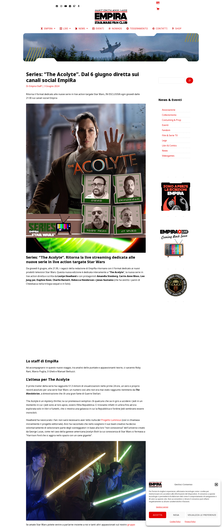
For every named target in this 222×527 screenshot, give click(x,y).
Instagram (107, 523)
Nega (176, 514)
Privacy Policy (190, 521)
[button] (216, 484)
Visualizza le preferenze (202, 514)
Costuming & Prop (171, 115)
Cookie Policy (175, 521)
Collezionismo (169, 110)
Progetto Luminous (111, 415)
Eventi (165, 121)
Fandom (166, 126)
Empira (83, 523)
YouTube (137, 523)
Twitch (126, 523)
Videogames (168, 152)
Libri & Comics (169, 141)
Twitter (118, 523)
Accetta (157, 514)
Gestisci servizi (162, 507)
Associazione (169, 105)
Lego (164, 136)
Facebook (96, 523)
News (165, 147)
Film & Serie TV (170, 131)
